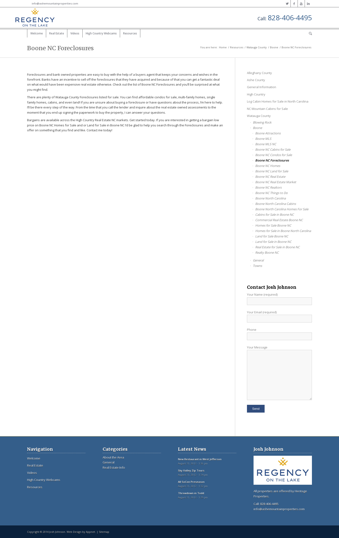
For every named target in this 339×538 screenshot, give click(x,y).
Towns (257, 266)
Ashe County (256, 80)
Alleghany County (259, 73)
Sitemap (104, 532)
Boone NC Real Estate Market (275, 182)
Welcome (33, 458)
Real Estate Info (114, 467)
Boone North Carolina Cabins (275, 204)
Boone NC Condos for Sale (273, 155)
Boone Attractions (268, 133)
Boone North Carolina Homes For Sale (281, 209)
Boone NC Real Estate (270, 176)
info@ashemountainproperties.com (55, 3)
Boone (274, 47)
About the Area (113, 457)
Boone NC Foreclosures (60, 48)
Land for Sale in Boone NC (273, 242)
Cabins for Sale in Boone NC (274, 214)
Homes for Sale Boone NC (273, 225)
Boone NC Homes (267, 166)
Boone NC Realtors (268, 187)
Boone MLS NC (265, 144)
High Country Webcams (43, 480)
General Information (261, 87)
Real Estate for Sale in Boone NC (277, 247)
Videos (32, 473)
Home (223, 47)
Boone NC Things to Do (271, 193)
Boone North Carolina (270, 198)
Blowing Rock (262, 122)
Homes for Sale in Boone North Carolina (283, 231)
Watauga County (256, 47)
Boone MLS (263, 139)
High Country (256, 94)
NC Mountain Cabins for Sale (267, 109)
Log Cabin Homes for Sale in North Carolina (277, 101)
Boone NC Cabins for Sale (273, 149)
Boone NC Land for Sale (271, 171)
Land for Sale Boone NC (271, 236)
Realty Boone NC (267, 252)
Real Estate (35, 465)
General (258, 260)
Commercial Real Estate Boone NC (279, 220)
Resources (236, 47)
